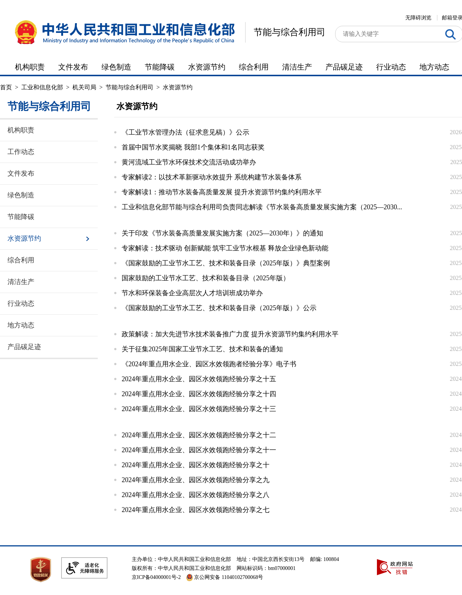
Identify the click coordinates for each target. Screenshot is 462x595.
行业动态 (391, 67)
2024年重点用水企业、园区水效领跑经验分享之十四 (199, 394)
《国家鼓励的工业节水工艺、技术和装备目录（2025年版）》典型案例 (226, 263)
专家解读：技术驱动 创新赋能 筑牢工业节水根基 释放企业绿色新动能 (225, 248)
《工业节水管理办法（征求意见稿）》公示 (185, 132)
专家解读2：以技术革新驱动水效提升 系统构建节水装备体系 (212, 177)
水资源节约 (206, 67)
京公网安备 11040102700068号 (224, 577)
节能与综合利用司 (289, 32)
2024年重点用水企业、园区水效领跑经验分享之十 (195, 465)
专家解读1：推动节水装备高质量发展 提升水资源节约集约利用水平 (222, 192)
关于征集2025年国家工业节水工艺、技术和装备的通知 (202, 349)
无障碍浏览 (418, 18)
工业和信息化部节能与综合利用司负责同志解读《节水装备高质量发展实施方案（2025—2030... (262, 207)
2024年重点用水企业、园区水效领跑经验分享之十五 (199, 379)
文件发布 (73, 67)
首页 (6, 87)
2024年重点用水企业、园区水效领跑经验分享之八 (195, 495)
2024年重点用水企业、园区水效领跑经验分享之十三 (199, 409)
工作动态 (20, 151)
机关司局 (84, 87)
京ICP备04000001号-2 (156, 577)
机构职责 (30, 67)
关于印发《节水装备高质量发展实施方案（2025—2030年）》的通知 (222, 233)
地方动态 (434, 67)
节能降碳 (160, 67)
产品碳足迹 (344, 67)
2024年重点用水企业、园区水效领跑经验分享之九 (195, 480)
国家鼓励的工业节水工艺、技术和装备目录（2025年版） (206, 278)
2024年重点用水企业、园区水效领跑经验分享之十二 (199, 435)
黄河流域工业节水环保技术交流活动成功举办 (189, 162)
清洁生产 (297, 67)
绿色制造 (116, 67)
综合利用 (254, 67)
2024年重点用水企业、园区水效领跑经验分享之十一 (199, 450)
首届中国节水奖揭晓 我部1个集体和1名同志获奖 (193, 147)
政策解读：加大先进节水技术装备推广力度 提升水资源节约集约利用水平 (230, 334)
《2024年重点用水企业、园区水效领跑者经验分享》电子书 (209, 364)
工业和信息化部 (42, 87)
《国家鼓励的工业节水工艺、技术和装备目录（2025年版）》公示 (219, 308)
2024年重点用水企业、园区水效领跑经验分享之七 (195, 510)
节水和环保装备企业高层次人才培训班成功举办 (192, 293)
